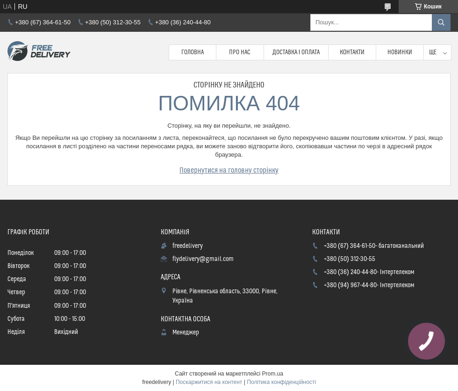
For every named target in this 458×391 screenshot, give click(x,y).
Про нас (239, 52)
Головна (192, 52)
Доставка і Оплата (296, 52)
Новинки (399, 52)
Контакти (352, 52)
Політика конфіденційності (281, 382)
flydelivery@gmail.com (203, 259)
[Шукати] (441, 22)
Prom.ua (272, 373)
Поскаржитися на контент (209, 382)
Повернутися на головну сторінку (229, 170)
